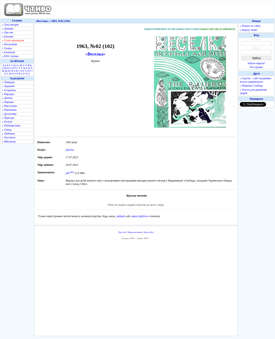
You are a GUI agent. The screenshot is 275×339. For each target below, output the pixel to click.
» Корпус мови (248, 30)
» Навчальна (9, 109)
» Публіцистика (11, 125)
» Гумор (6, 129)
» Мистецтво (9, 106)
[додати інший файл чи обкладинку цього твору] (172, 28)
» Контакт (7, 36)
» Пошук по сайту (250, 25)
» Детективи (9, 114)
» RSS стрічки (10, 56)
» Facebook (8, 52)
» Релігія (7, 121)
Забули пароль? (256, 63)
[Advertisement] (136, 288)
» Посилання (9, 44)
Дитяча (70, 149)
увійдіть (121, 216)
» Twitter (7, 48)
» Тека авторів (10, 24)
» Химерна (8, 82)
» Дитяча (7, 98)
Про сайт (122, 232)
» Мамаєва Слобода (251, 85)
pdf (67, 173)
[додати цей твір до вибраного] (217, 28)
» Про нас (7, 32)
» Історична (9, 90)
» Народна (8, 94)
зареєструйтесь (140, 216)
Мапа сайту (149, 232)
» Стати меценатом (13, 40)
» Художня (8, 86)
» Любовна (8, 133)
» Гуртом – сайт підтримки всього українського (255, 80)
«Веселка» (95, 54)
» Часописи (8, 137)
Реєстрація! (256, 67)
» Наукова (7, 102)
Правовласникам (135, 232)
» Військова (9, 141)
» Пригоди (8, 117)
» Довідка (7, 28)
